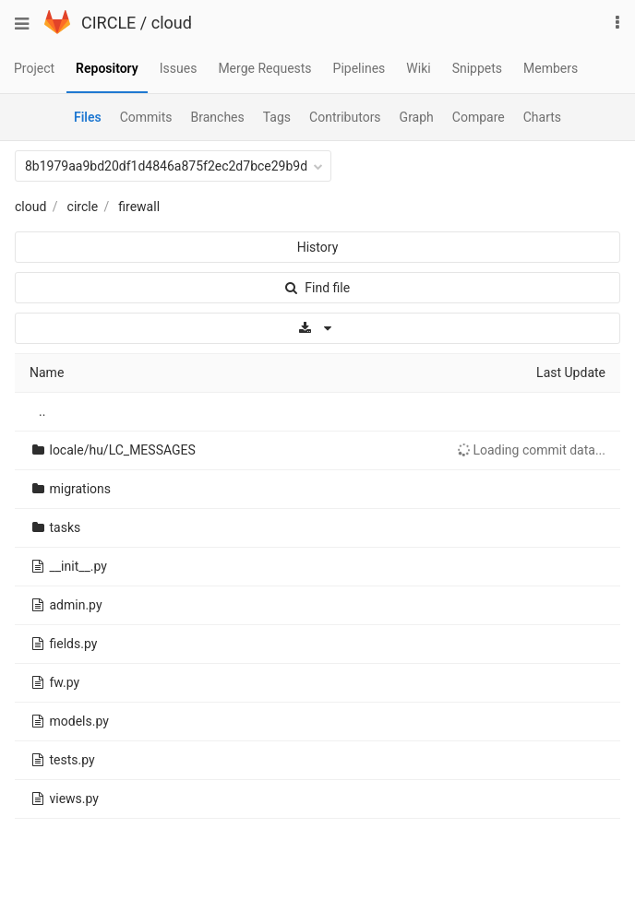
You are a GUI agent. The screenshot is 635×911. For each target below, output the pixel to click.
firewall (139, 206)
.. (42, 411)
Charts (542, 117)
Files (88, 117)
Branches (218, 117)
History (318, 247)
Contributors (345, 117)
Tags (277, 117)
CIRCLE (108, 22)
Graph (417, 117)
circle (83, 206)
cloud (171, 22)
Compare (478, 117)
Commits (146, 117)
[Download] (317, 328)
